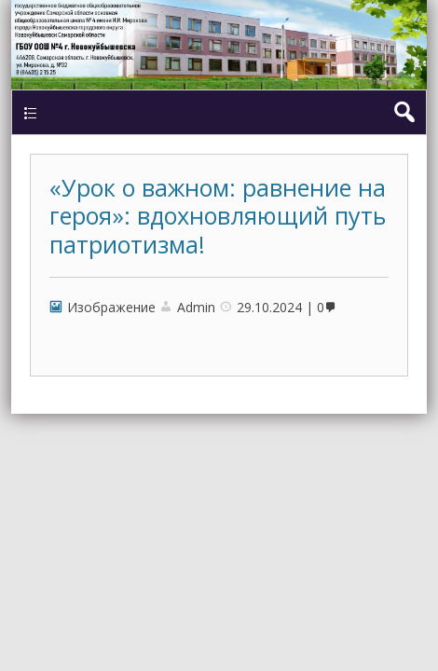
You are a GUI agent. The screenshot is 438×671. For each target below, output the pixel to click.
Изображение (111, 307)
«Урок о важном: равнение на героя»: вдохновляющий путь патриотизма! (217, 215)
